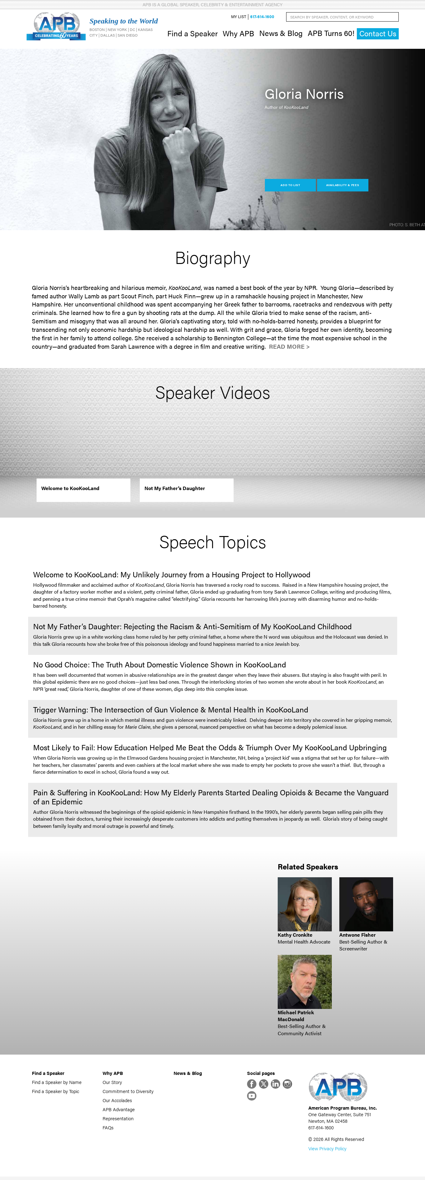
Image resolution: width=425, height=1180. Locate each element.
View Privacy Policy (327, 1151)
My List (238, 17)
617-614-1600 (262, 17)
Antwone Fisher (357, 936)
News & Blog (281, 33)
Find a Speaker (192, 33)
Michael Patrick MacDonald (296, 1017)
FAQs (108, 1129)
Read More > (289, 348)
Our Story (112, 1083)
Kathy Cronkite (295, 936)
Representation (118, 1120)
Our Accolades (117, 1101)
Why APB (238, 33)
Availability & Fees (342, 187)
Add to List (290, 187)
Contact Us (377, 34)
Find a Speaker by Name (57, 1083)
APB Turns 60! (331, 33)
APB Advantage (119, 1110)
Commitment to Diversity (128, 1092)
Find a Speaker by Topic (55, 1092)
